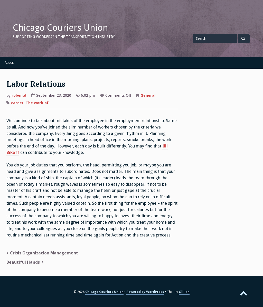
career (17, 103)
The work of (37, 103)
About (9, 63)
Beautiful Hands (23, 262)
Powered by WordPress (145, 292)
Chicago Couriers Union (60, 28)
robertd (19, 95)
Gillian (184, 292)
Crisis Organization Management (44, 253)
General (147, 95)
